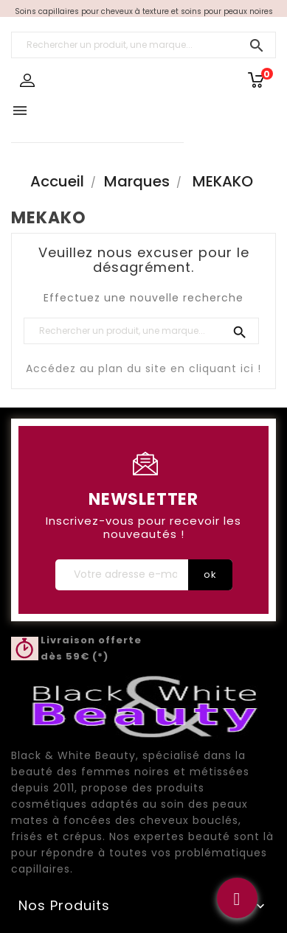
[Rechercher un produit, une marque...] (143, 44)
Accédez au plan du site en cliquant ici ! (143, 368)
